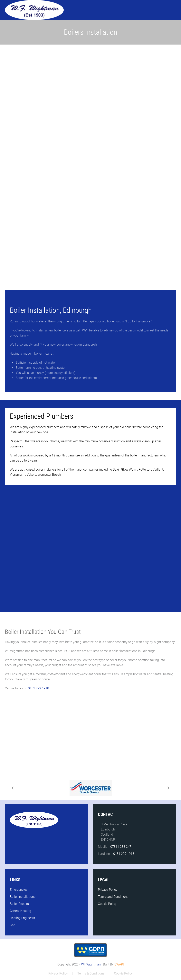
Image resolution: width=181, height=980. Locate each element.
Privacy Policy (107, 889)
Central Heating (20, 911)
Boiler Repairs (19, 904)
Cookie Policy (107, 904)
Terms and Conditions (113, 897)
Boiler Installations (22, 897)
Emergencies (18, 889)
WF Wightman (91, 964)
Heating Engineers (22, 918)
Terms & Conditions (90, 973)
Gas (12, 925)
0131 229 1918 (38, 688)
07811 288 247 (120, 847)
